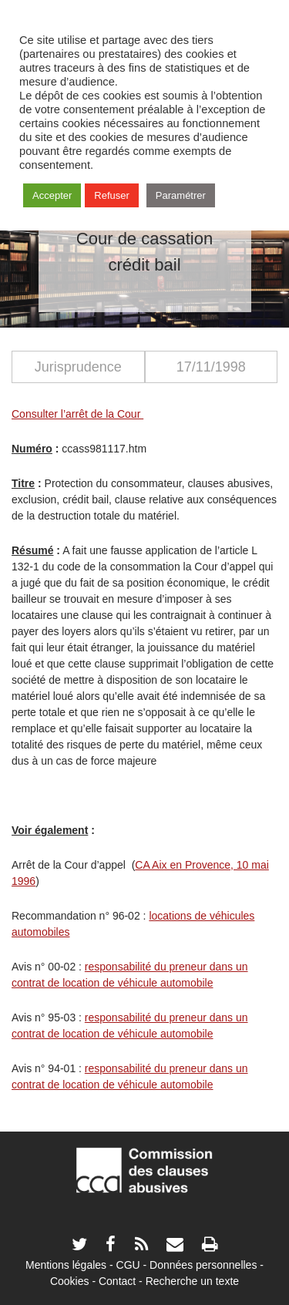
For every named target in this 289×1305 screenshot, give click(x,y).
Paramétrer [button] (181, 195)
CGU (128, 1265)
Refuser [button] (111, 195)
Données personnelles (203, 1265)
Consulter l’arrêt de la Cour (77, 414)
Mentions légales (65, 1265)
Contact (117, 1281)
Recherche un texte (192, 1281)
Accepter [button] (52, 195)
